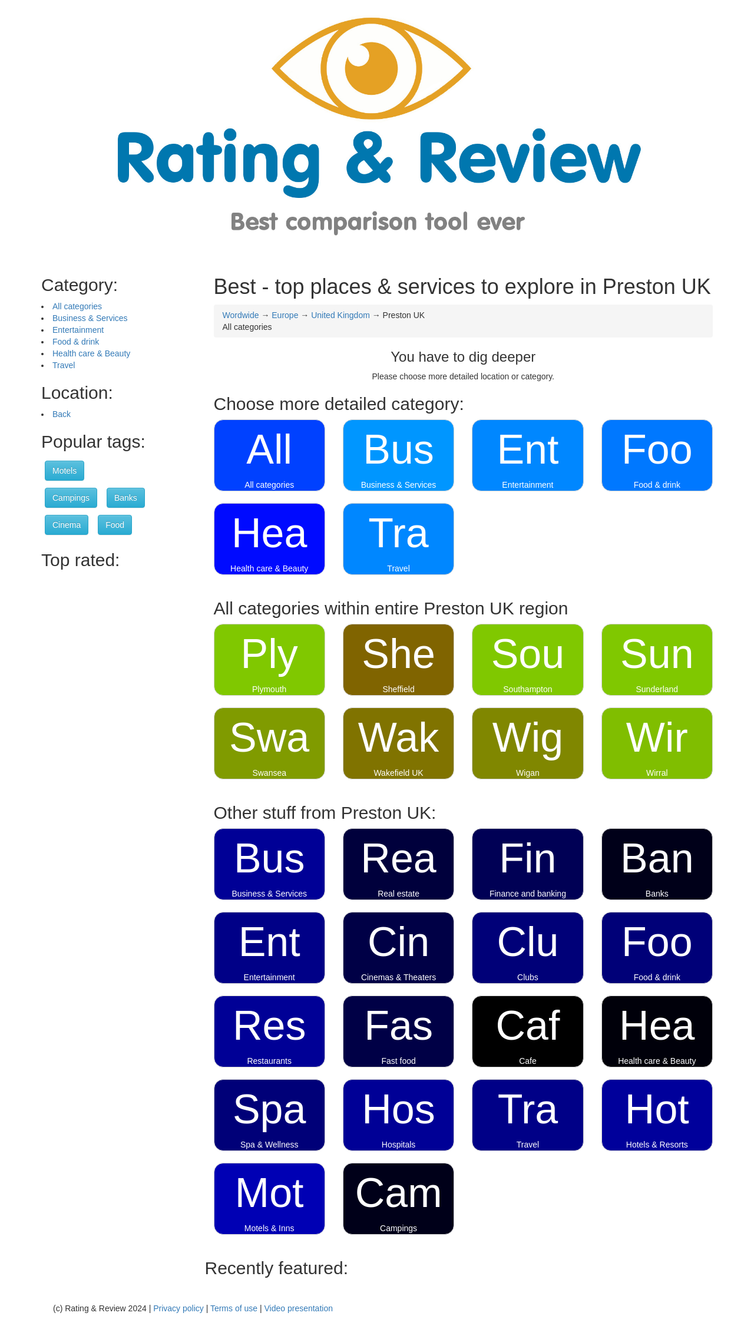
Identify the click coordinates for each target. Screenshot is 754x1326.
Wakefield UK (398, 773)
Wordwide (241, 315)
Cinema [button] (66, 525)
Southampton (527, 689)
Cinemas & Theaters (398, 977)
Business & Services (90, 318)
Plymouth (269, 689)
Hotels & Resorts (657, 1144)
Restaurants (269, 1061)
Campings (398, 1228)
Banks (657, 893)
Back (61, 414)
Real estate (398, 893)
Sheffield (398, 689)
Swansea (269, 773)
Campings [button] (71, 497)
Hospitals (399, 1144)
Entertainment (78, 330)
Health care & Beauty (91, 353)
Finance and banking (528, 893)
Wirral (657, 773)
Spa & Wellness (269, 1144)
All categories (77, 306)
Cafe (528, 1061)
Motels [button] (64, 470)
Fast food (398, 1061)
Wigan (528, 773)
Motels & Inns (269, 1228)
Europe (285, 315)
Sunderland (657, 689)
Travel (63, 365)
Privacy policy (178, 1308)
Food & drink (75, 341)
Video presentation (298, 1308)
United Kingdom (340, 315)
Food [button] (114, 525)
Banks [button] (125, 497)
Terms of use (233, 1308)
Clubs (527, 977)
